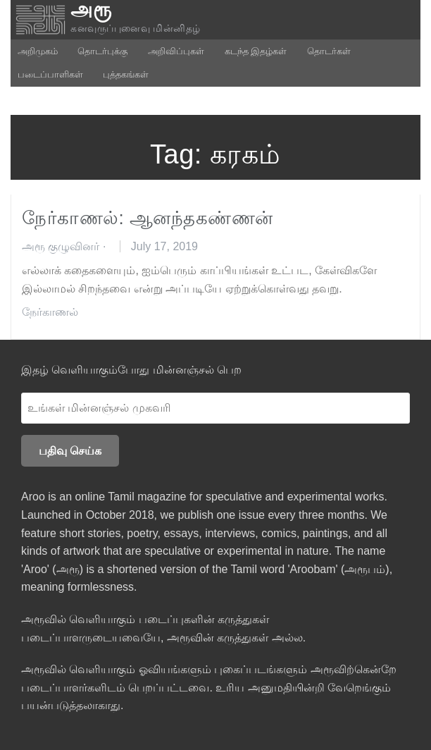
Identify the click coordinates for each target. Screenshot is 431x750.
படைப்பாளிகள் (50, 74)
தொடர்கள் (329, 51)
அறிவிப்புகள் (176, 51)
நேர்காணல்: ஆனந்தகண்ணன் (147, 217)
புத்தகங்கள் (126, 74)
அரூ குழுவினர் (60, 246)
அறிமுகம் (38, 51)
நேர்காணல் (50, 312)
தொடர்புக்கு (102, 51)
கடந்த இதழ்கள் (256, 51)
